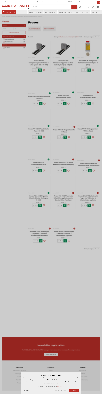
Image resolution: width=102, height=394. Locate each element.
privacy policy (60, 386)
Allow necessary (61, 390)
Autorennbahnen (50, 12)
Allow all (74, 390)
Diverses (71, 12)
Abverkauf (95, 12)
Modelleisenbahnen (35, 12)
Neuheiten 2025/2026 (82, 12)
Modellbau (62, 12)
